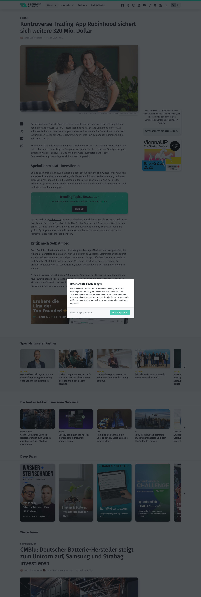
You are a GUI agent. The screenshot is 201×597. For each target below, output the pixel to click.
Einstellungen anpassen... (82, 312)
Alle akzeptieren (119, 312)
